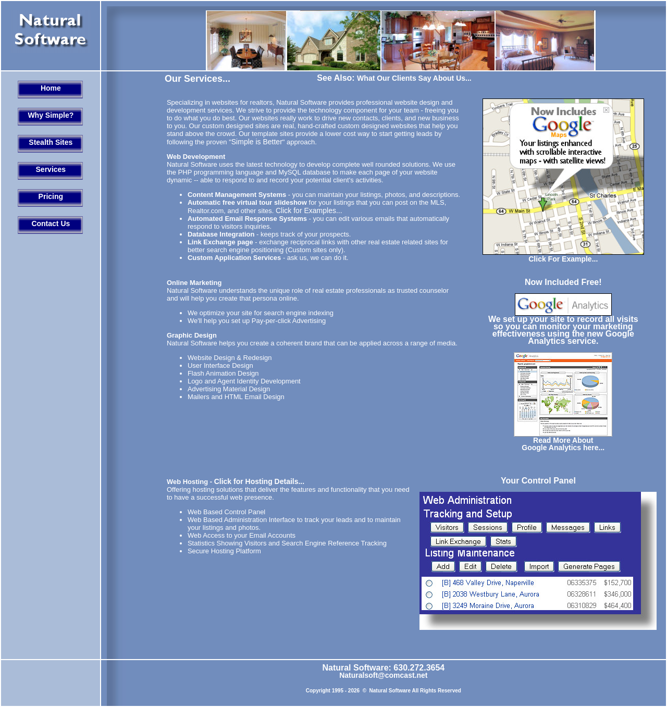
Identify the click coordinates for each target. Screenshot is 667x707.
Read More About (563, 440)
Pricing (51, 196)
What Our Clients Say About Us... (414, 78)
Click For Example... (563, 259)
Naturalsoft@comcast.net (383, 675)
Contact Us (50, 223)
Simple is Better (256, 142)
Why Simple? (50, 115)
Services (51, 169)
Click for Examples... (309, 210)
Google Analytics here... (563, 447)
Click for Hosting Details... (259, 481)
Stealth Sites (50, 142)
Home (51, 88)
